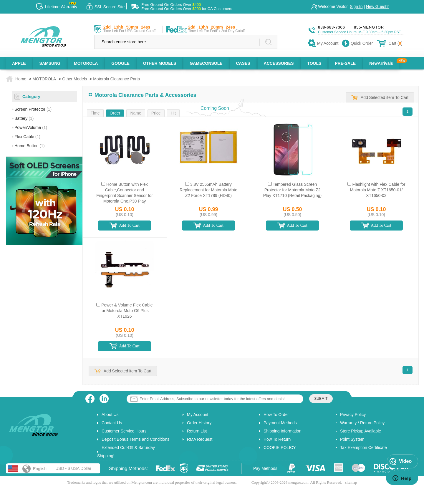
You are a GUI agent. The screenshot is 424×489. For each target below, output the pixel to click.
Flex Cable (27, 137)
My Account (197, 414)
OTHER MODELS (159, 63)
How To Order (276, 414)
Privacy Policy (353, 414)
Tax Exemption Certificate (363, 447)
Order (115, 113)
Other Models (74, 79)
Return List (197, 431)
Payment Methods (280, 422)
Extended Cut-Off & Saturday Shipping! (126, 451)
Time (95, 113)
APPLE (19, 63)
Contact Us (112, 422)
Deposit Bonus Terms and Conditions (135, 439)
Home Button (29, 146)
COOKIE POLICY (280, 447)
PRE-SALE (345, 63)
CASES (243, 63)
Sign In (356, 6)
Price (156, 113)
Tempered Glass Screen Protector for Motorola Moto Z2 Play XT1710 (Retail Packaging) (292, 190)
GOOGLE (120, 63)
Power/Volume (30, 127)
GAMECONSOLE (206, 63)
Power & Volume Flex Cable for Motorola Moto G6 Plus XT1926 (126, 311)
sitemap (351, 482)
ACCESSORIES (279, 63)
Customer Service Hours (124, 431)
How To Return (277, 439)
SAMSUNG (50, 63)
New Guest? (377, 6)
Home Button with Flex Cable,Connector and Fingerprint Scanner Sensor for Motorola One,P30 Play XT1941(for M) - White (124, 195)
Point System (352, 439)
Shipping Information (282, 431)
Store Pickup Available (360, 431)
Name (135, 113)
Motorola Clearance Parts (116, 79)
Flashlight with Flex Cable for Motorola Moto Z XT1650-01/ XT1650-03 (377, 190)
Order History (199, 422)
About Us (110, 414)
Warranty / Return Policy (362, 422)
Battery (24, 118)
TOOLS (314, 63)
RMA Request (199, 439)
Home (20, 79)
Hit (173, 113)
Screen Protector (33, 109)
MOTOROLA (86, 63)
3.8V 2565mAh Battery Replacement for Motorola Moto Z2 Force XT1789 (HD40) (208, 190)
